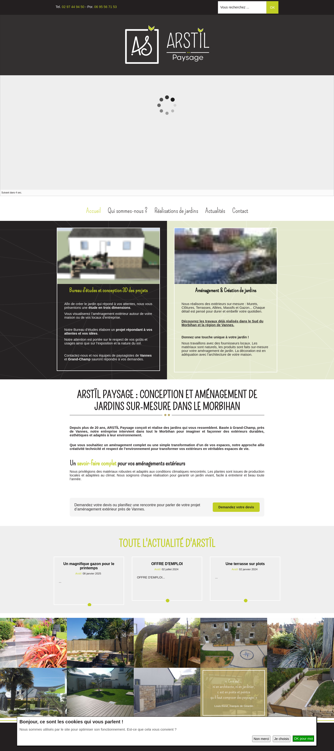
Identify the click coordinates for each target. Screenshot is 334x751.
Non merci (261, 739)
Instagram (172, 75)
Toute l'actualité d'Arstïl (167, 543)
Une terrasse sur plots (245, 563)
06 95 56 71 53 (105, 7)
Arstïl (78, 572)
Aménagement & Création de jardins (225, 289)
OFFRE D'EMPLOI (167, 563)
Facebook (160, 75)
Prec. (321, 192)
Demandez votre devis (236, 506)
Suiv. (331, 192)
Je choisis (281, 739)
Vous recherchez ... (234, 7)
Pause (326, 192)
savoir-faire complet (96, 462)
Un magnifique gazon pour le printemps (88, 565)
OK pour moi (303, 738)
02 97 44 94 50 (73, 7)
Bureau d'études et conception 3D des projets (108, 289)
